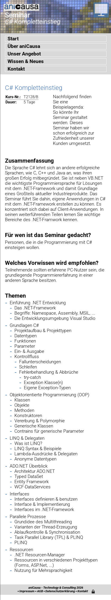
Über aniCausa (24, 46)
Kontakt (16, 69)
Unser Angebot (24, 54)
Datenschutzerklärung (60, 591)
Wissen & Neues (26, 61)
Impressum (26, 591)
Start (13, 39)
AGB (40, 591)
